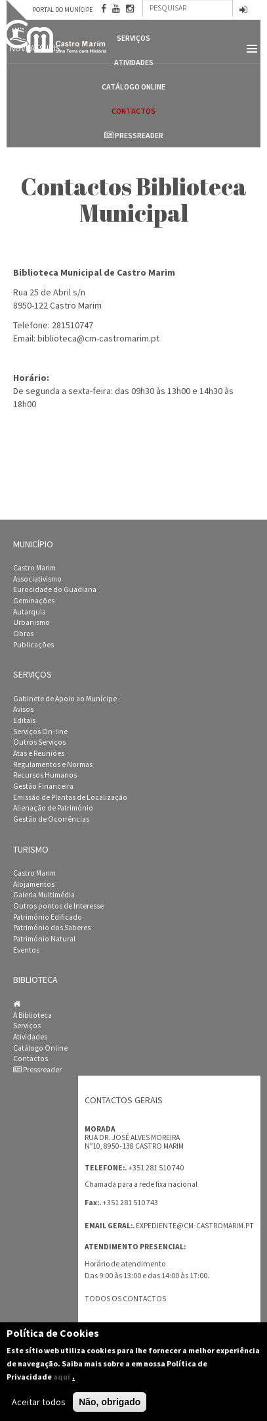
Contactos (133, 111)
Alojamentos (33, 884)
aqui (61, 1381)
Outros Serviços (39, 742)
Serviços (27, 1025)
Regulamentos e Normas (52, 764)
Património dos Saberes (52, 927)
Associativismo (37, 579)
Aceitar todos (39, 1406)
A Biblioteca (32, 1015)
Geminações (33, 600)
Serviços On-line (40, 731)
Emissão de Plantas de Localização (70, 797)
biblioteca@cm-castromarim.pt (98, 338)
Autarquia (29, 611)
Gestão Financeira (43, 786)
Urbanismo (31, 622)
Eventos (26, 950)
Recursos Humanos (45, 775)
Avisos (23, 709)
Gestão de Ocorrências (51, 819)
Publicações (33, 644)
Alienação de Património (53, 807)
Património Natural (44, 938)
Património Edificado (47, 917)
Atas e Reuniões (38, 753)
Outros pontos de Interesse (58, 905)
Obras (23, 633)
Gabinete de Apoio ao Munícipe (65, 698)
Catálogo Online (133, 86)
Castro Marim (34, 567)
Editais (24, 720)
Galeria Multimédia (44, 894)
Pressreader (133, 135)
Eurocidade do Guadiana (54, 589)
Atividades (30, 1036)
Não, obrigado (109, 1406)
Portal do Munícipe (62, 9)
